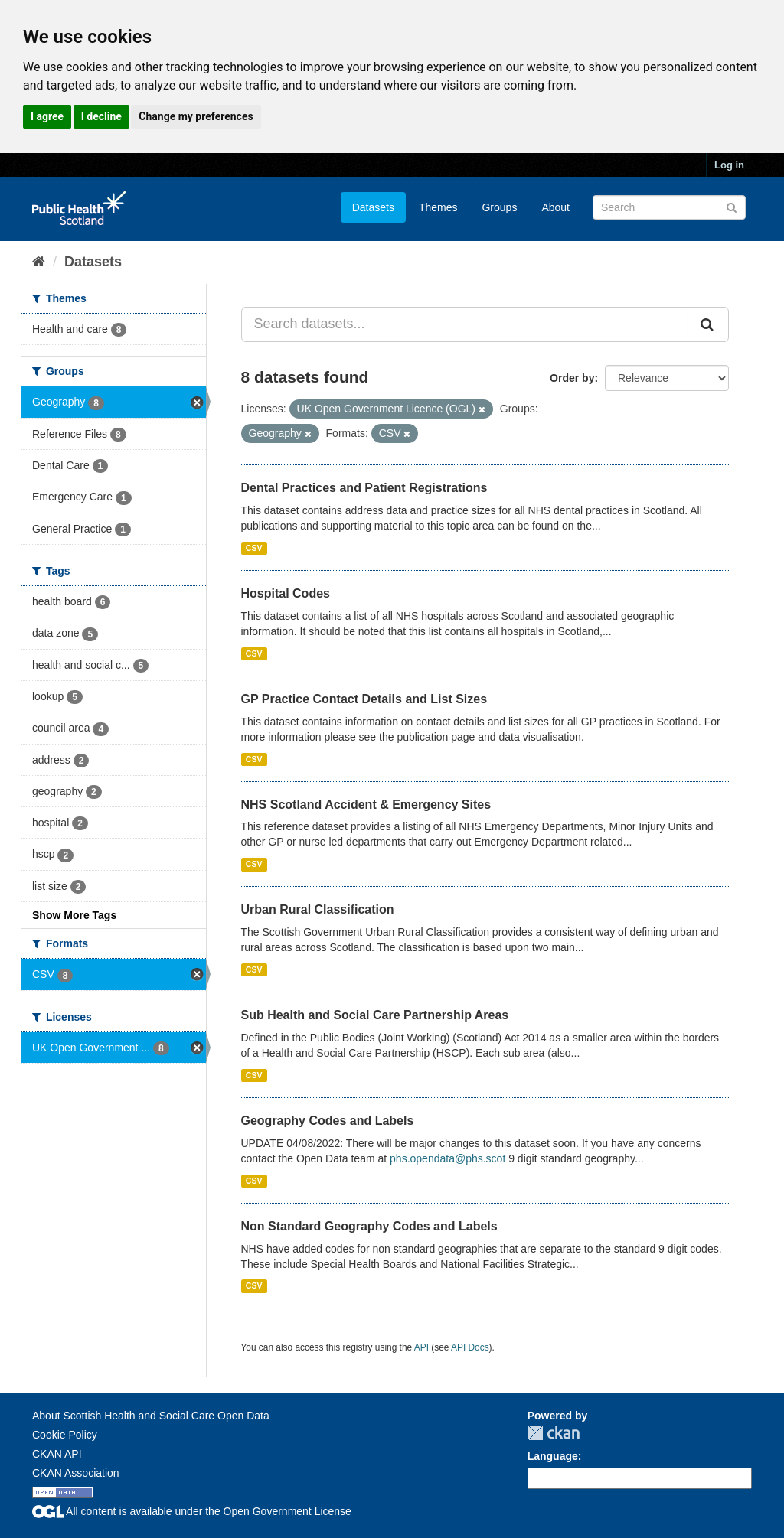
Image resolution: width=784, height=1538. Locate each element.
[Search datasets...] (465, 324)
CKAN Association (75, 1473)
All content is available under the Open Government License (191, 1511)
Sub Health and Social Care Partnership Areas (375, 1015)
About (555, 207)
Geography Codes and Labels (327, 1120)
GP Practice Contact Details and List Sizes (364, 698)
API (421, 1347)
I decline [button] (101, 116)
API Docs (470, 1347)
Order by (572, 378)
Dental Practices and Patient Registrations (364, 487)
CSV (254, 547)
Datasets (373, 207)
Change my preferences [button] (196, 116)
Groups (499, 207)
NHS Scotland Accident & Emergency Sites (366, 804)
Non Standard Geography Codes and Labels (369, 1226)
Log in (729, 165)
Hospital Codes (285, 593)
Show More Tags (74, 915)
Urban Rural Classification (317, 909)
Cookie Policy (64, 1435)
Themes (438, 207)
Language (553, 1456)
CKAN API (57, 1454)
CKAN (554, 1433)
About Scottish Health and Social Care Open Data (151, 1415)
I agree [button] (47, 116)
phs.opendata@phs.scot (447, 1158)
